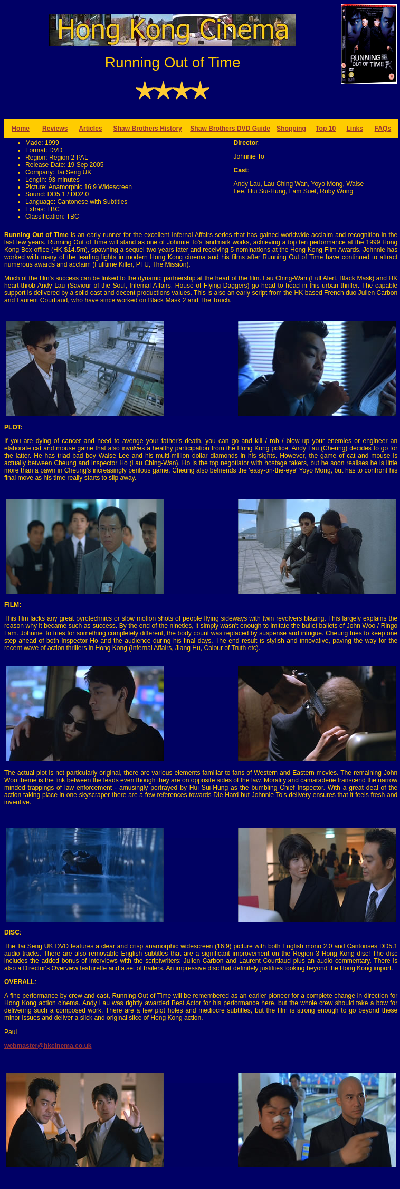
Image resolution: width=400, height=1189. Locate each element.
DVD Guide (253, 128)
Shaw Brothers (213, 128)
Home (21, 128)
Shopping (291, 128)
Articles (90, 128)
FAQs (383, 128)
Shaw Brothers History (147, 128)
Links (354, 128)
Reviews (55, 128)
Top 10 (326, 128)
